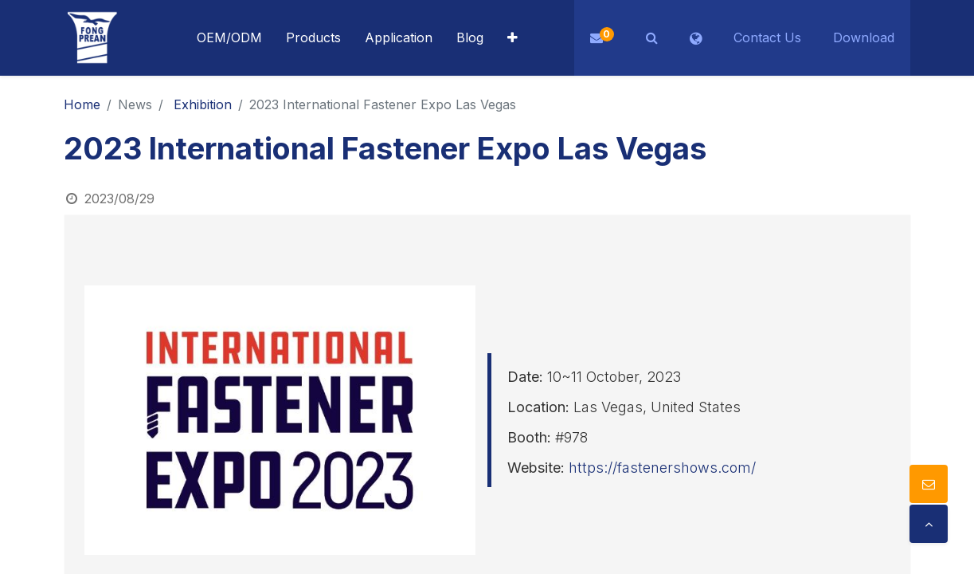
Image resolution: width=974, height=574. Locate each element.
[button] (512, 38)
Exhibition (203, 104)
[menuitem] (398, 38)
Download (863, 37)
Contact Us (767, 37)
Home (82, 104)
